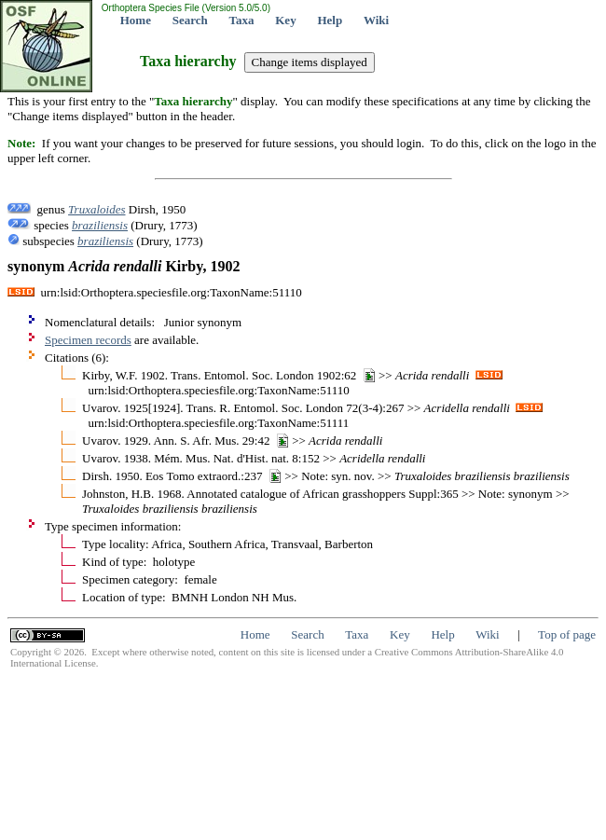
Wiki (376, 20)
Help (329, 20)
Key (285, 20)
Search (190, 20)
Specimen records (88, 340)
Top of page (567, 634)
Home (135, 20)
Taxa (242, 20)
